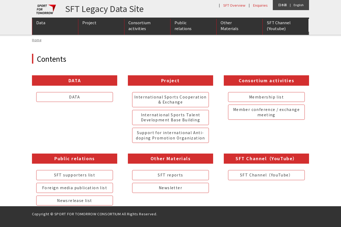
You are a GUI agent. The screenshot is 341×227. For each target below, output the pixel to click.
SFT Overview (234, 5)
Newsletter (170, 187)
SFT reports (170, 175)
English (299, 5)
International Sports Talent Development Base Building (170, 117)
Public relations (183, 27)
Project (89, 24)
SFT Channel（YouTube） (266, 175)
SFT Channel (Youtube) (279, 27)
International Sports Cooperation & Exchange (170, 99)
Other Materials (229, 27)
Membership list (266, 97)
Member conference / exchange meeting (266, 112)
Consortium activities (139, 27)
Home (36, 40)
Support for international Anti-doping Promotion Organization (170, 135)
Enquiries (260, 5)
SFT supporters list (74, 175)
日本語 (282, 5)
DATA (74, 97)
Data (40, 24)
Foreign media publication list (74, 187)
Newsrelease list (74, 200)
